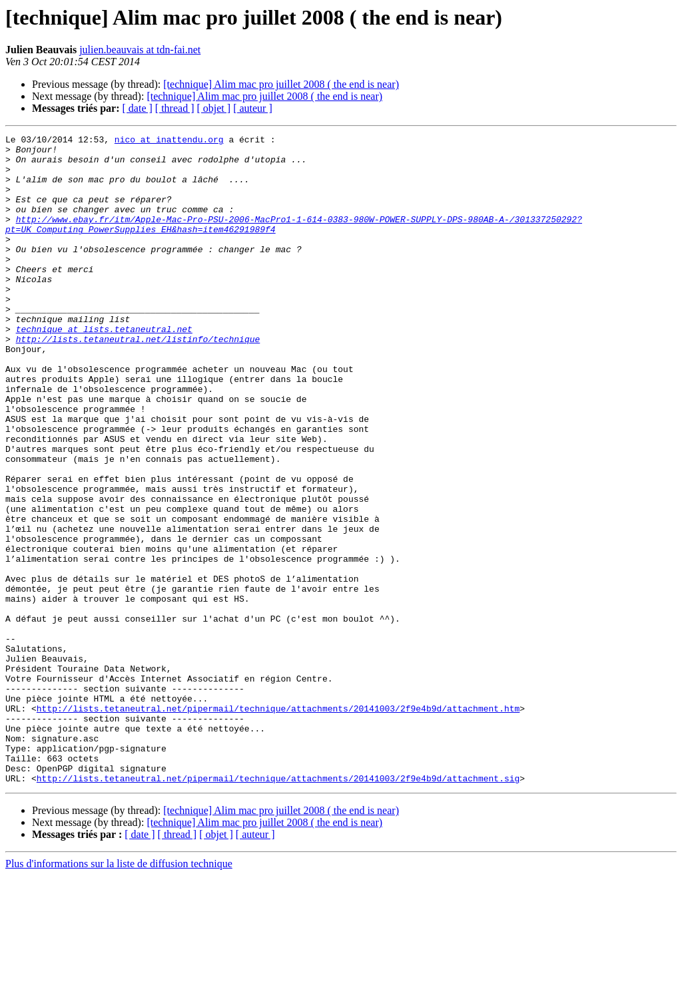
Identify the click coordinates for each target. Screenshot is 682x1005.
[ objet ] (213, 108)
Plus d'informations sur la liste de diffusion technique (118, 993)
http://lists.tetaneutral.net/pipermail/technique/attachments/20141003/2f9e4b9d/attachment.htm (278, 824)
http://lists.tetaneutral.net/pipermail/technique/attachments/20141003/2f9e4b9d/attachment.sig (278, 908)
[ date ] (138, 108)
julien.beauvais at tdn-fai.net (139, 49)
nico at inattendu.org (169, 141)
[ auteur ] (252, 108)
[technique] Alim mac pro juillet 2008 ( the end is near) (281, 84)
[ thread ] (174, 108)
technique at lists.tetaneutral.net (104, 369)
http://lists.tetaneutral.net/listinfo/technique (138, 381)
